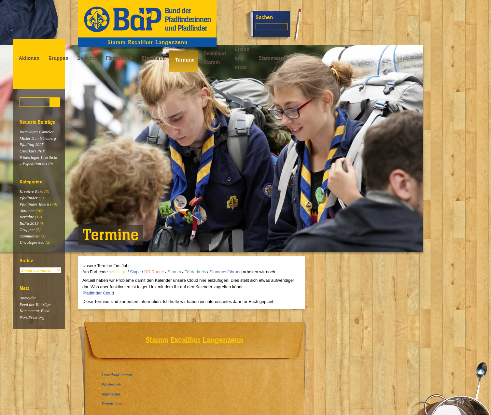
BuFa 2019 (29, 223)
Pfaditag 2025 (32, 144)
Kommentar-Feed (34, 310)
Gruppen (58, 58)
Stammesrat (273, 58)
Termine (185, 59)
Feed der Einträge (35, 304)
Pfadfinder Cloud (98, 293)
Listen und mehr (242, 58)
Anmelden (28, 297)
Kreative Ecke (31, 191)
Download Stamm (214, 57)
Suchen (264, 17)
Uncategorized (32, 242)
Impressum (111, 394)
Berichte (87, 58)
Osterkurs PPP (32, 151)
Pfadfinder (29, 197)
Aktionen (29, 58)
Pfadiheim (153, 58)
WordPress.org (32, 317)
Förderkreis (119, 58)
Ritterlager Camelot (36, 131)
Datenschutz (112, 403)
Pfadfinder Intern (34, 204)
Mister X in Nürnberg (38, 138)
